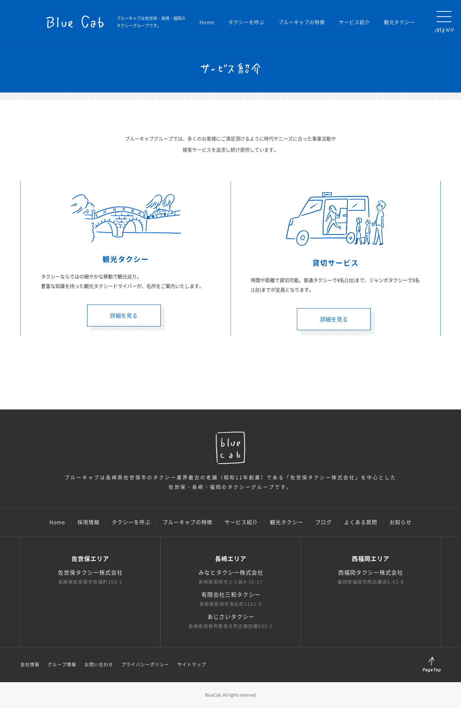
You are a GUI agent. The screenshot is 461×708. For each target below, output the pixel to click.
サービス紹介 (354, 21)
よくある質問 (360, 522)
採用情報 (88, 522)
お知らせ (400, 522)
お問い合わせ (98, 664)
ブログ (323, 522)
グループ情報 (62, 664)
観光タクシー (399, 21)
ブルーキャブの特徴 (301, 21)
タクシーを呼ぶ (246, 21)
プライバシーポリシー (145, 664)
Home (207, 21)
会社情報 (29, 664)
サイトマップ (191, 664)
